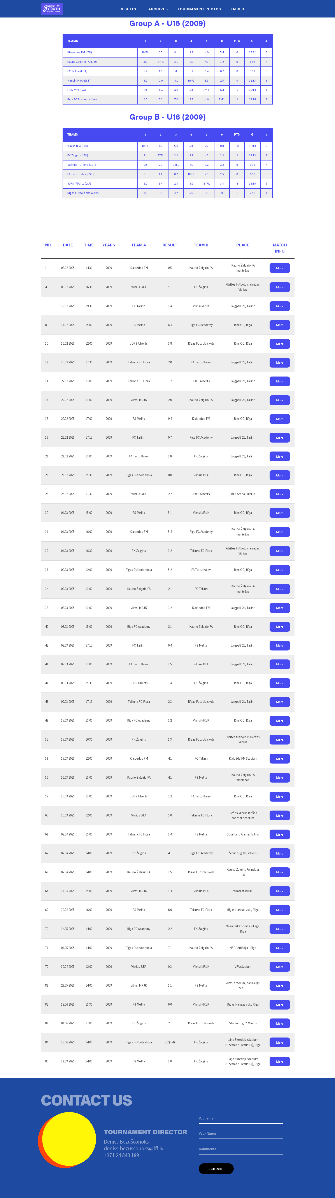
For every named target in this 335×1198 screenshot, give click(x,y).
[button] (280, 268)
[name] (241, 1133)
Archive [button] (156, 8)
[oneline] (241, 1149)
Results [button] (127, 8)
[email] (241, 1118)
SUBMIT (216, 1168)
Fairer (237, 8)
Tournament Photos (199, 8)
